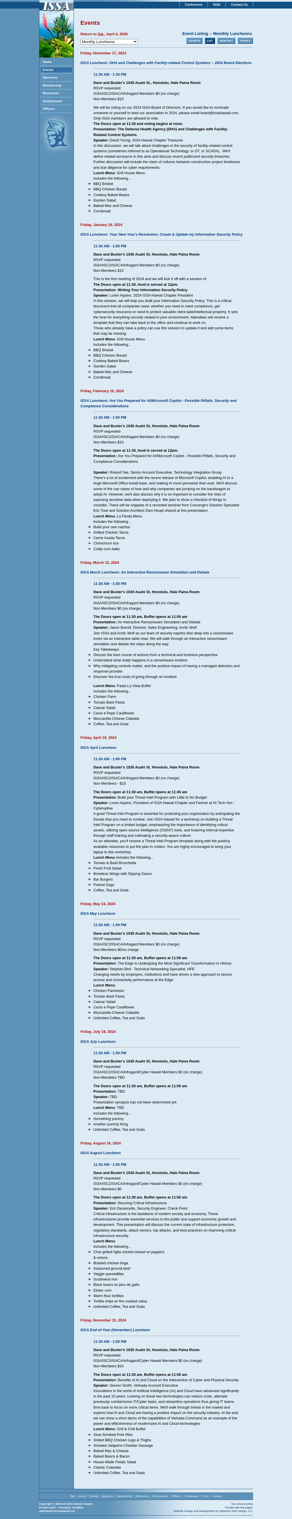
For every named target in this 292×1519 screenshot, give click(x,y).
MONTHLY (226, 40)
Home (47, 61)
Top (72, 1496)
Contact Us (239, 4)
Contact (217, 1496)
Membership (52, 85)
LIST (210, 40)
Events (48, 69)
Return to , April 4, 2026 (104, 34)
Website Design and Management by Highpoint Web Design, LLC (213, 1510)
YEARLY (245, 40)
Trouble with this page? (239, 1507)
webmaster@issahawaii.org (57, 1510)
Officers (49, 108)
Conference (193, 4)
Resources (51, 93)
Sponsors (50, 77)
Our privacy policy (242, 1503)
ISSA (216, 4)
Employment (52, 101)
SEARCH (194, 40)
